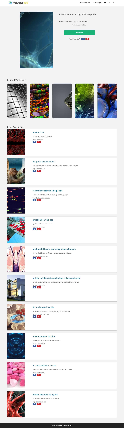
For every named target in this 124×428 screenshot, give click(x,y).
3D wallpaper (97, 2)
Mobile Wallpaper (85, 2)
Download (79, 33)
